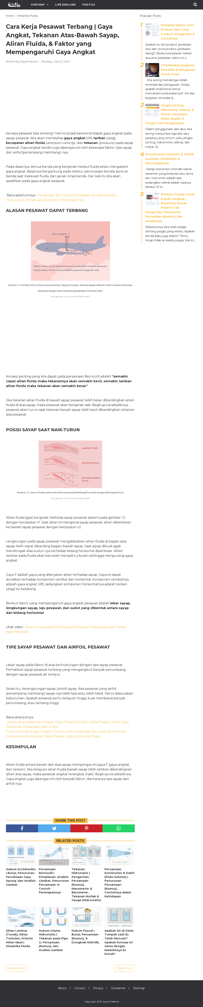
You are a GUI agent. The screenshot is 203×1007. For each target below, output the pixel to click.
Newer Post (17, 968)
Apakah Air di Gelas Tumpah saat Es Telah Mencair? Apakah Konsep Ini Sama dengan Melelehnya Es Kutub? (119, 942)
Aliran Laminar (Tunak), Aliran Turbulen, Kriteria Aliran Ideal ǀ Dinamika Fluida (19, 938)
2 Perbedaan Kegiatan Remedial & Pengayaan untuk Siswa (178, 69)
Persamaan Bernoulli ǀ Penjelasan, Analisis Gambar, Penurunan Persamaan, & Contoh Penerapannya (54, 880)
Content (38, 4)
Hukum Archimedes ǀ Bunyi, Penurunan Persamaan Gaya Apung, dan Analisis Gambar (21, 876)
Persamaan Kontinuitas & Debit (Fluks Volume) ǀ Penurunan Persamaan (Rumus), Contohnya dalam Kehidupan (119, 882)
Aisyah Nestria (111, 1001)
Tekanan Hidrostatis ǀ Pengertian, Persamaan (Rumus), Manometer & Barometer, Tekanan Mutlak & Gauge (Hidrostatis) (86, 884)
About (62, 988)
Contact (79, 988)
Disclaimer (118, 988)
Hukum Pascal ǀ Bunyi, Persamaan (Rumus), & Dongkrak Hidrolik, (85, 936)
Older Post (124, 968)
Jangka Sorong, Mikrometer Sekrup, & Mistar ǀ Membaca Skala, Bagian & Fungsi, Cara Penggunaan (169, 114)
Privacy (98, 988)
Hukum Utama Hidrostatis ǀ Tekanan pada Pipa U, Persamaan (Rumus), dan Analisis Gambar (53, 940)
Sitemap (139, 988)
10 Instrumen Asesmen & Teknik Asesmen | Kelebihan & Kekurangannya (169, 158)
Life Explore (65, 4)
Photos (88, 4)
